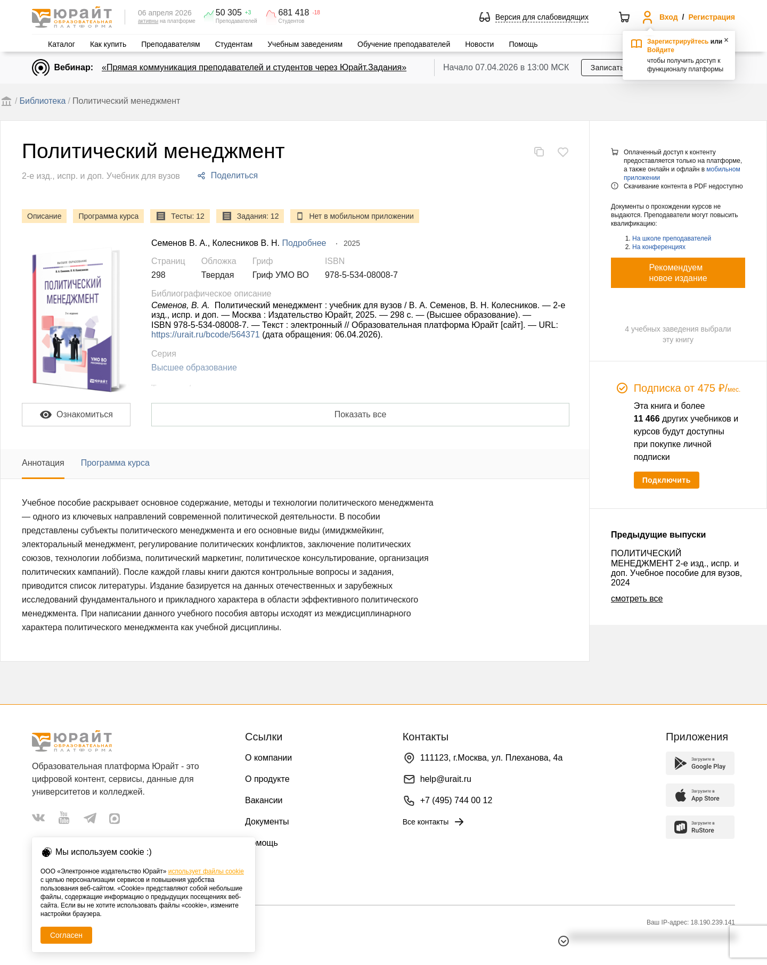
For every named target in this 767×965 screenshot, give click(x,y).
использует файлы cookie (206, 871)
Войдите (660, 50)
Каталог (61, 44)
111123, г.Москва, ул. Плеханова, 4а (491, 757)
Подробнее (304, 243)
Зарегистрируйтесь (678, 41)
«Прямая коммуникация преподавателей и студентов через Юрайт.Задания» (254, 67)
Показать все (360, 414)
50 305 (229, 13)
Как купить (108, 44)
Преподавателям (170, 44)
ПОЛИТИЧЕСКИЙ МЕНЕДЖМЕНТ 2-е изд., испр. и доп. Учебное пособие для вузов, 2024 (676, 568)
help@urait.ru (445, 778)
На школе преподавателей (671, 238)
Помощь (523, 44)
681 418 (294, 13)
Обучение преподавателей (403, 44)
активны (148, 21)
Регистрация (711, 17)
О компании (268, 757)
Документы (267, 821)
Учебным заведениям (304, 44)
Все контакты (434, 821)
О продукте (267, 778)
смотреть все (637, 598)
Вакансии (264, 800)
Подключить (666, 480)
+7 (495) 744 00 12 (456, 800)
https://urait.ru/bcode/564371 (205, 334)
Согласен (66, 935)
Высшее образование (194, 367)
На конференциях (659, 247)
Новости (479, 44)
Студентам (234, 44)
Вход (668, 17)
